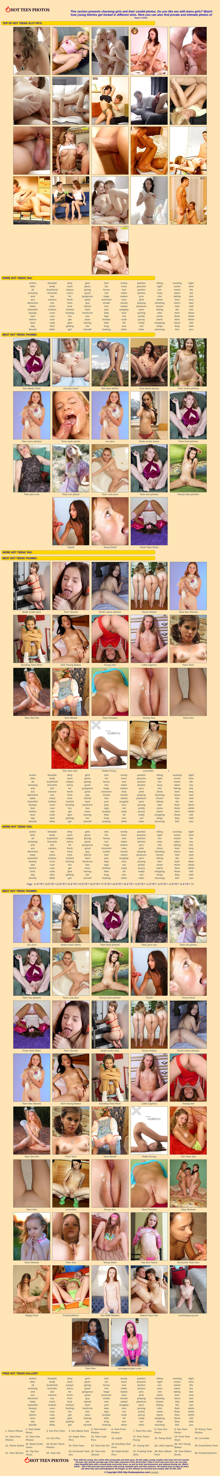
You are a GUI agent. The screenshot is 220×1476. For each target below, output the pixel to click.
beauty (33, 312)
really (141, 322)
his (106, 286)
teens (177, 303)
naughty (124, 309)
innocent (106, 299)
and (33, 296)
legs (106, 316)
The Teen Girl (69, 769)
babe (32, 306)
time (191, 286)
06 (91, 884)
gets (69, 322)
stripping (159, 322)
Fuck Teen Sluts (149, 546)
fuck (69, 306)
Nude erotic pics (31, 610)
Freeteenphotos (208, 1453)
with (191, 326)
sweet (177, 289)
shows (159, 306)
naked (124, 306)
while (191, 316)
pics (141, 296)
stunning (160, 329)
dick (52, 326)
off (124, 322)
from (69, 303)
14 (181, 884)
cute (52, 319)
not (124, 316)
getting (70, 326)
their (177, 312)
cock (52, 312)
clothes (52, 309)
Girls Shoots (31, 1261)
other (124, 329)
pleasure (141, 306)
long (106, 326)
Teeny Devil (110, 546)
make (124, 293)
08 (113, 884)
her (87, 326)
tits (191, 289)
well (191, 306)
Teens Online (149, 610)
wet (191, 309)
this (177, 329)
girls (87, 283)
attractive (32, 303)
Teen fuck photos (188, 440)
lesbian (106, 319)
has (88, 316)
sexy (159, 293)
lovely (124, 283)
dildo (52, 329)
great (87, 299)
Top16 (70, 546)
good (87, 293)
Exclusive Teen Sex (188, 1261)
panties (141, 283)
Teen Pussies (110, 716)
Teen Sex (70, 1261)
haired (87, 306)
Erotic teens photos (110, 610)
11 (147, 884)
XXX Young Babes (70, 663)
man (123, 299)
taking (177, 296)
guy (87, 303)
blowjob (52, 283)
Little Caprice (149, 663)
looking (106, 329)
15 (192, 884)
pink (141, 299)
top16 (118, 1438)
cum (52, 316)
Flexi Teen (188, 663)
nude (124, 319)
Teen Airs (188, 716)
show (160, 299)
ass (33, 299)
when (191, 312)
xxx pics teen (70, 387)
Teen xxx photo (70, 493)
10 (136, 884)
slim (159, 312)
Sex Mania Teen (31, 387)
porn (141, 309)
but (52, 296)
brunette (52, 293)
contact (155, 1472)
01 (35, 884)
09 (125, 884)
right (159, 286)
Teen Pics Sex (143, 1430)
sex (160, 289)
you (191, 329)
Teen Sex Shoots (188, 610)
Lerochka (148, 769)
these (177, 322)
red (141, 326)
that (177, 306)
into (106, 306)
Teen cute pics (110, 493)
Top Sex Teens (149, 1261)
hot (106, 293)
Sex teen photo (110, 387)
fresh (70, 299)
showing (160, 303)
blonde (33, 329)
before (32, 319)
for (69, 296)
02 (46, 884)
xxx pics (110, 440)
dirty (69, 283)
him (106, 283)
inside (106, 303)
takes (177, 293)
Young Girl (110, 663)
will (191, 322)
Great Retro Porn (208, 1445)
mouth (124, 303)
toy (191, 293)
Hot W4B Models (110, 1314)
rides (141, 329)
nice (124, 312)
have (87, 319)
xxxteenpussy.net (188, 1314)
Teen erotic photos (188, 387)
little (106, 322)
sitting (159, 309)
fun (70, 316)
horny (106, 289)
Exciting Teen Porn (31, 663)
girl (70, 329)
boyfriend (52, 289)
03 (57, 884)
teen (177, 299)
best (32, 322)
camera (52, 299)
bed (33, 316)
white (191, 319)
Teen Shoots (70, 610)
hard (87, 309)
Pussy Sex (149, 716)
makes (124, 296)
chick (52, 306)
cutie (52, 322)
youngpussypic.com (129, 1367)
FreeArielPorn (70, 1314)
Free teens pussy (149, 387)
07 (102, 884)
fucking (70, 312)
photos (141, 293)
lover (124, 286)
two (191, 296)
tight (191, 283)
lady (106, 312)
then (177, 319)
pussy (141, 319)
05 (80, 884)
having (87, 322)
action (32, 283)
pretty (141, 316)
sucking (177, 283)
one (124, 326)
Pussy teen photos (188, 493)
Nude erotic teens (149, 440)
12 (158, 884)
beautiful (33, 309)
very (191, 299)
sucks (177, 286)
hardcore (87, 312)
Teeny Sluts (110, 1261)
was (191, 303)
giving (87, 289)
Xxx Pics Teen (57, 1430)
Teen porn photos (31, 440)
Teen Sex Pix (31, 716)
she (160, 296)
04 (69, 884)
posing (141, 312)
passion (141, 286)
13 (170, 884)
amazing (32, 293)
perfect (141, 289)
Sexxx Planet (15, 1430)
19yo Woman (188, 1208)
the (177, 309)
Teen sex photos (149, 493)
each (70, 286)
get (70, 319)
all (32, 289)
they (177, 326)
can (52, 303)
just (106, 309)
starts (159, 319)
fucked (70, 309)
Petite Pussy (109, 769)
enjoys (70, 289)
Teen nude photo (70, 440)
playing (141, 303)
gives (87, 286)
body (52, 286)
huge (106, 296)
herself (88, 329)
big (32, 326)
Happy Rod (31, 1314)
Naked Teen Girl (149, 1314)
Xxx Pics (55, 1438)
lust (124, 289)
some (160, 316)
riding (159, 283)
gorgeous (87, 296)
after (32, 286)
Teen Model (70, 716)
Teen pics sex (31, 493)
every (70, 293)
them (177, 316)
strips (159, 326)
